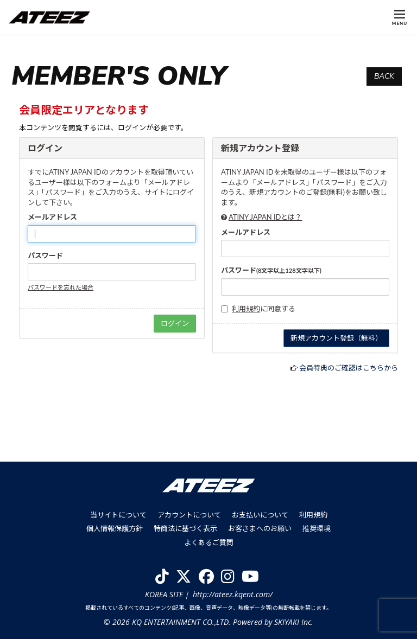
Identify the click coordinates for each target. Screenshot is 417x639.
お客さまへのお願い (260, 528)
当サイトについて (118, 514)
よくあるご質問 (208, 542)
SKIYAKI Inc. (293, 622)
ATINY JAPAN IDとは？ (265, 217)
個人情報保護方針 (114, 528)
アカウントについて (189, 514)
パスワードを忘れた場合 (60, 287)
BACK (384, 76)
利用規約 (246, 308)
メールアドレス (52, 217)
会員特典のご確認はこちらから (348, 367)
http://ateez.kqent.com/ (233, 594)
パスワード (45, 255)
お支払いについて (260, 514)
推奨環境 (316, 528)
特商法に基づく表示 (185, 528)
